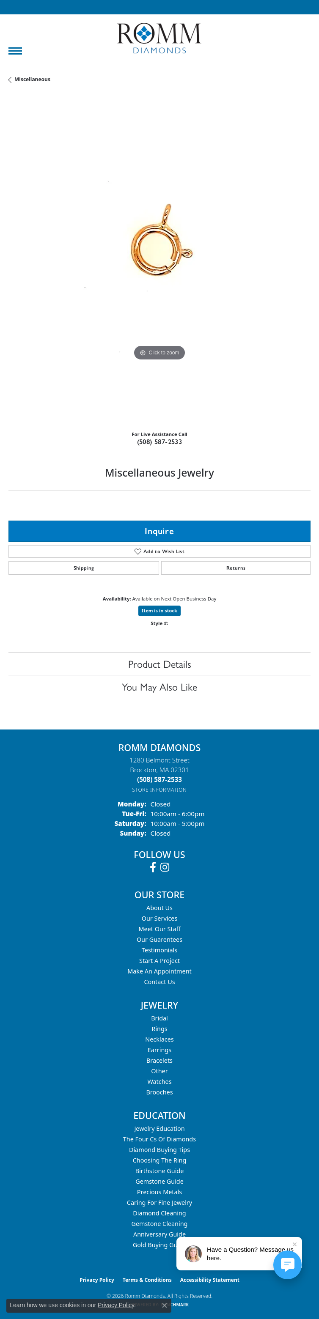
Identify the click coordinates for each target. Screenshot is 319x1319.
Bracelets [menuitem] (159, 1060)
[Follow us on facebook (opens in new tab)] (153, 867)
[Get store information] (159, 789)
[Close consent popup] (164, 1305)
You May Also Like (159, 686)
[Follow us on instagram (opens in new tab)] (164, 867)
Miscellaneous (32, 79)
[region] (159, 260)
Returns (236, 568)
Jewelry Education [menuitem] (159, 1128)
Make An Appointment (159, 971)
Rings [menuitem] (159, 1029)
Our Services (160, 918)
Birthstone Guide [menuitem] (159, 1171)
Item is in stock (159, 610)
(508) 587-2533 (159, 442)
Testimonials (159, 950)
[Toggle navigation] (15, 51)
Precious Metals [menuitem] (159, 1192)
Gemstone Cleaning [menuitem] (160, 1224)
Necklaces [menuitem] (159, 1039)
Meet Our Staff (159, 929)
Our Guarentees (159, 939)
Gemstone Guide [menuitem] (159, 1181)
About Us (159, 908)
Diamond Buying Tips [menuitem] (159, 1150)
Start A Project (159, 961)
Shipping (84, 568)
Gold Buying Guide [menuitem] (159, 1245)
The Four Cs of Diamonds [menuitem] (159, 1139)
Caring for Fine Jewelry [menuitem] (159, 1202)
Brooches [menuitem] (159, 1092)
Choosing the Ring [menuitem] (160, 1160)
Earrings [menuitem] (159, 1050)
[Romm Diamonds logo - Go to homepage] (159, 38)
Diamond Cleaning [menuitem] (159, 1213)
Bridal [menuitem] (159, 1018)
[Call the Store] (159, 779)
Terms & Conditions (147, 1279)
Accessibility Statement (209, 1279)
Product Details (159, 663)
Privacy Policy (97, 1279)
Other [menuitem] (159, 1071)
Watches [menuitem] (159, 1082)
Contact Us (159, 982)
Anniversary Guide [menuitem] (159, 1234)
